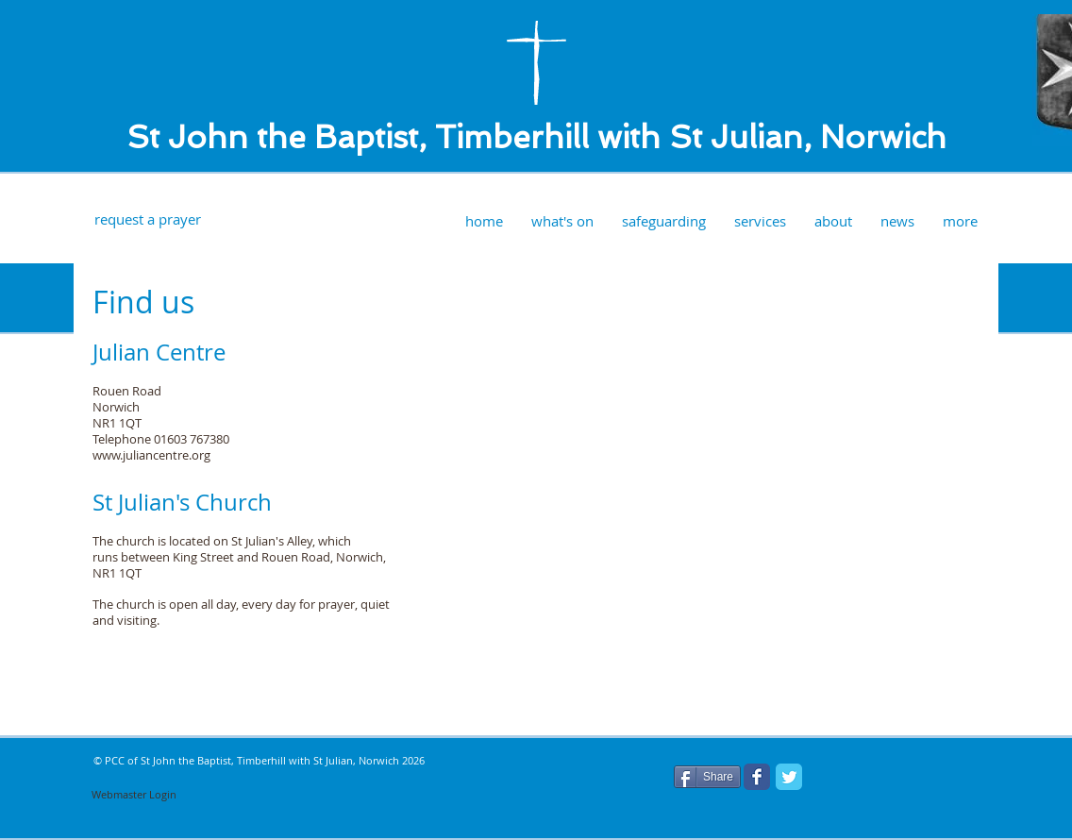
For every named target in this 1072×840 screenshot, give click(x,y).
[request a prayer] (147, 219)
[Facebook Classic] (757, 777)
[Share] (707, 776)
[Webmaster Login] (134, 794)
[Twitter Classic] (789, 777)
